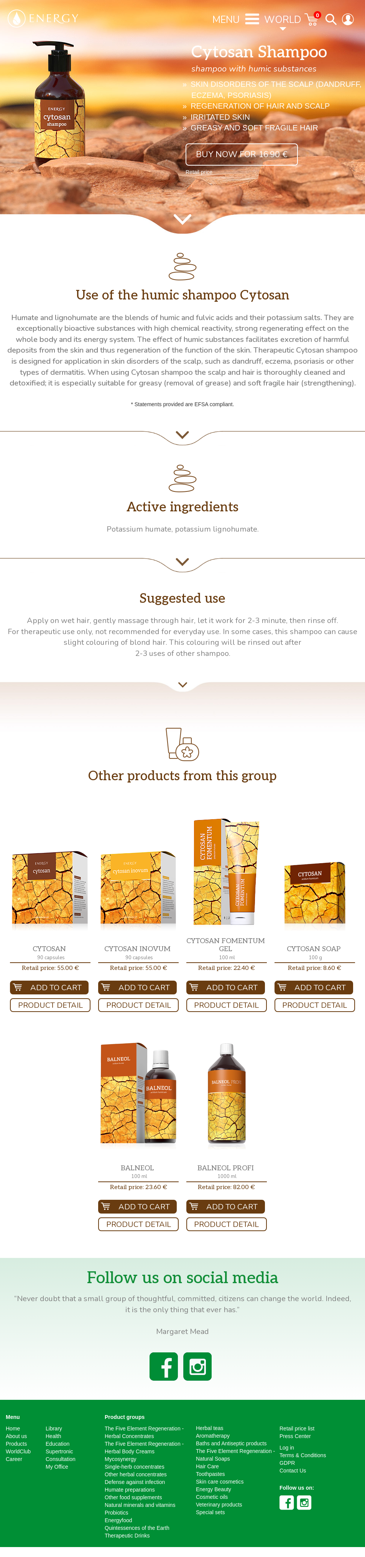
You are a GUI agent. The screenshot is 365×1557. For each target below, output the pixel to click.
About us (16, 1436)
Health (53, 1436)
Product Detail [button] (50, 1005)
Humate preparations (130, 1490)
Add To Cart (56, 988)
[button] (50, 891)
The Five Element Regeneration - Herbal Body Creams (144, 1448)
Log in (287, 1448)
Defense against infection (135, 1482)
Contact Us (293, 1471)
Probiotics (116, 1513)
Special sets (210, 1512)
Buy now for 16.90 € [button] (242, 154)
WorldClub (18, 1451)
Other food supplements (133, 1497)
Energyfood (118, 1520)
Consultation (61, 1459)
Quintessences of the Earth (137, 1528)
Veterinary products (219, 1505)
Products (16, 1444)
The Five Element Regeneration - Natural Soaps (235, 1455)
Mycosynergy (120, 1459)
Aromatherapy (213, 1436)
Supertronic (59, 1451)
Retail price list (297, 1428)
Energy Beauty (213, 1489)
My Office (57, 1467)
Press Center (295, 1436)
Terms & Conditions (303, 1455)
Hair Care (207, 1466)
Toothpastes (210, 1474)
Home (13, 1428)
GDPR (287, 1463)
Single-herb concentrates (134, 1467)
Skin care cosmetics (219, 1482)
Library (54, 1428)
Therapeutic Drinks (127, 1536)
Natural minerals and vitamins (140, 1505)
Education (57, 1444)
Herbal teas (210, 1428)
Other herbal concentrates (136, 1474)
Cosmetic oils (212, 1497)
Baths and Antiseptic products (231, 1443)
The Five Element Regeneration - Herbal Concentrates (144, 1432)
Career (14, 1459)
